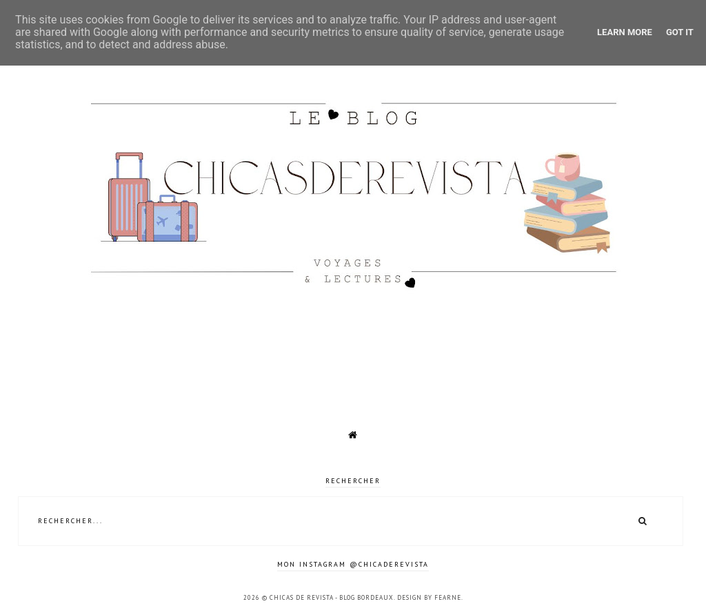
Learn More (624, 32)
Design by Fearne (429, 597)
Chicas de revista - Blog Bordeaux (332, 597)
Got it (680, 32)
